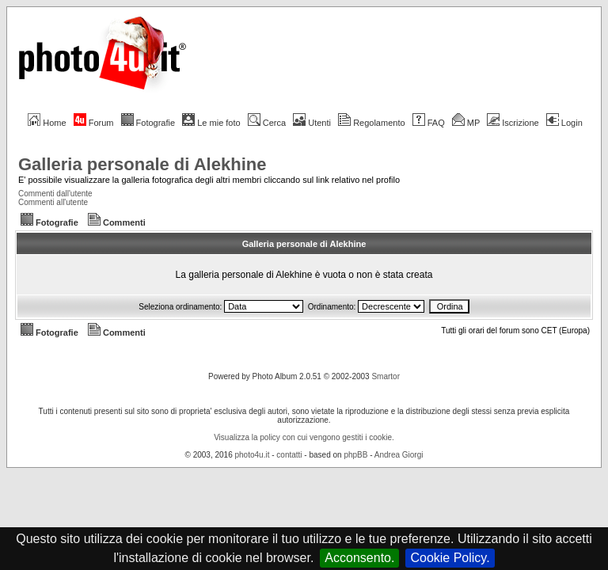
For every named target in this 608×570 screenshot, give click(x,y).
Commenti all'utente (53, 202)
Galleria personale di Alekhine (142, 164)
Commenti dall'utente (55, 193)
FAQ (428, 122)
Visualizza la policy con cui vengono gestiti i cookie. (304, 437)
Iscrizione (512, 122)
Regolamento (371, 122)
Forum (94, 122)
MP (466, 122)
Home (47, 122)
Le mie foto (211, 122)
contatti (289, 454)
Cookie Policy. (449, 557)
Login (564, 122)
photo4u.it (252, 454)
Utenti (312, 122)
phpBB (355, 454)
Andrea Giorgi (399, 454)
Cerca (267, 122)
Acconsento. (359, 557)
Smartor (385, 376)
